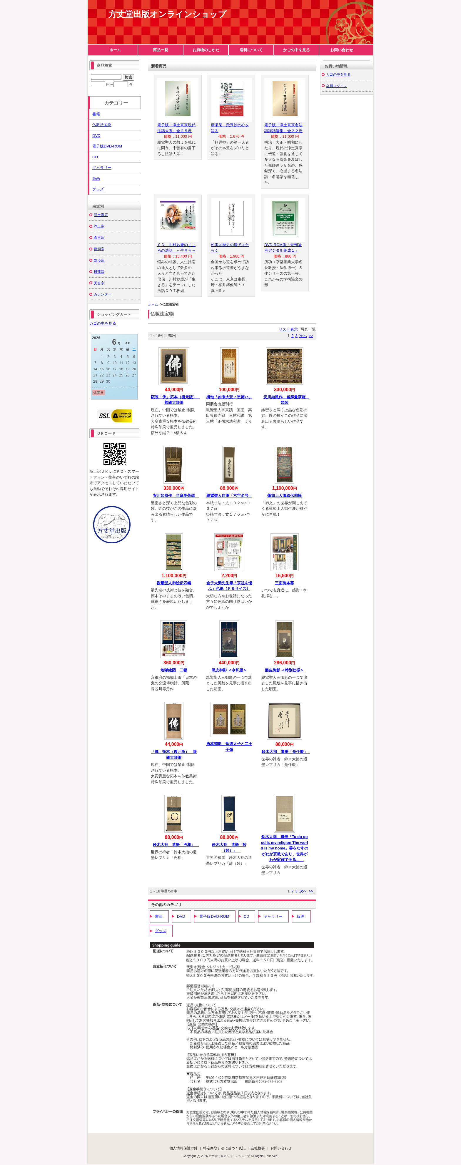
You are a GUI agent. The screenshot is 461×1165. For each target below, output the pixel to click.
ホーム (115, 50)
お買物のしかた (206, 50)
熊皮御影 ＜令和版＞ (229, 670)
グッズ (160, 931)
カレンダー (102, 294)
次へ (303, 335)
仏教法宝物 (101, 124)
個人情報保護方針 (183, 1148)
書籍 (159, 916)
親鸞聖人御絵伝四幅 (174, 583)
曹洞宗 (99, 249)
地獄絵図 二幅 (174, 670)
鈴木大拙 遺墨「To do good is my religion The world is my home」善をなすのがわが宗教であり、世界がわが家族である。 (284, 848)
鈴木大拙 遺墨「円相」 (176, 844)
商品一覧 (160, 50)
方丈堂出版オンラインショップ (167, 14)
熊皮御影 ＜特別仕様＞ (284, 670)
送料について (251, 50)
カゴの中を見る (102, 323)
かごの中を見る (296, 50)
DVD (181, 916)
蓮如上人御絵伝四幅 (284, 495)
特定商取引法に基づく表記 (224, 1148)
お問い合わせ (341, 50)
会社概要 (258, 1148)
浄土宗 (99, 226)
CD (246, 916)
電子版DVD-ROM (214, 916)
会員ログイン (336, 86)
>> (311, 335)
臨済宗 (99, 260)
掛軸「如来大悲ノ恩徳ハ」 (229, 397)
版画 (301, 916)
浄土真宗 (101, 215)
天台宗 (99, 283)
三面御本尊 (284, 583)
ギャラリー (273, 916)
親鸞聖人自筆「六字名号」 (229, 495)
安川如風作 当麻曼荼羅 (176, 495)
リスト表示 (288, 329)
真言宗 (99, 237)
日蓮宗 (99, 271)
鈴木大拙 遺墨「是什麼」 (286, 751)
